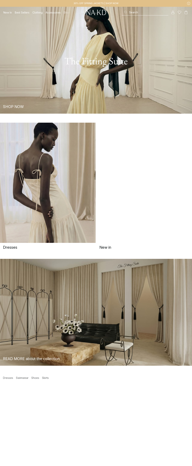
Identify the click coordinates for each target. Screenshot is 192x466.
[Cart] (186, 12)
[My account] (173, 12)
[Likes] (179, 12)
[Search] (145, 12)
